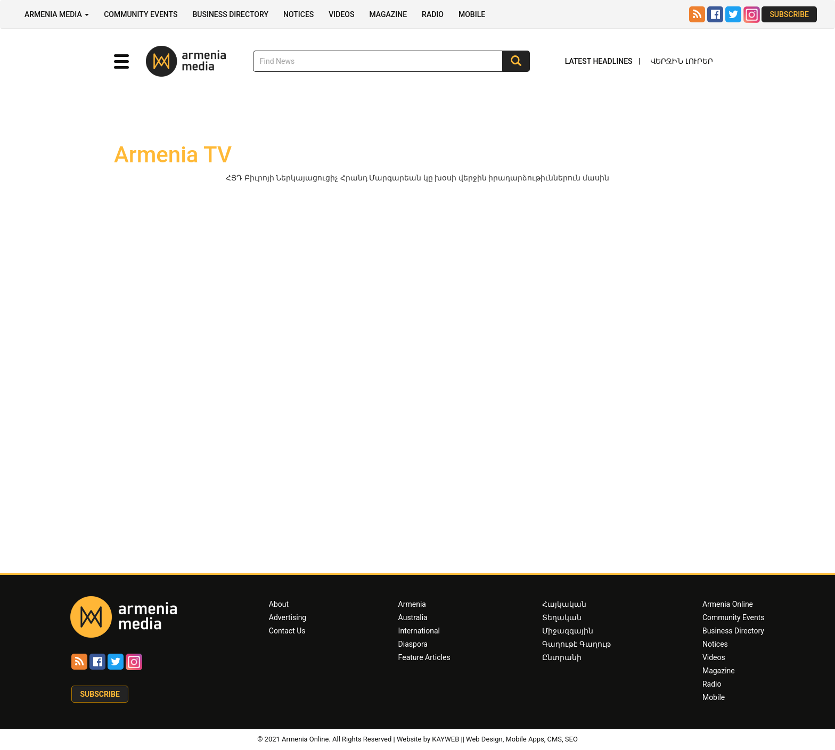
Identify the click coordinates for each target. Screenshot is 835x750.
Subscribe (789, 14)
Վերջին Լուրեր (681, 61)
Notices (298, 14)
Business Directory (230, 14)
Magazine (388, 14)
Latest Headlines (599, 61)
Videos (341, 14)
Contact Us (287, 631)
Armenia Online (727, 604)
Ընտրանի (562, 657)
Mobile (472, 14)
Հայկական (564, 604)
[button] (121, 61)
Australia (413, 617)
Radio (433, 14)
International (419, 631)
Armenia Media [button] (56, 14)
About (279, 604)
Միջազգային (567, 631)
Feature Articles (424, 657)
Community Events (140, 14)
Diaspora (413, 644)
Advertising (287, 617)
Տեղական (562, 617)
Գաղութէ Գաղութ (576, 644)
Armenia (412, 604)
